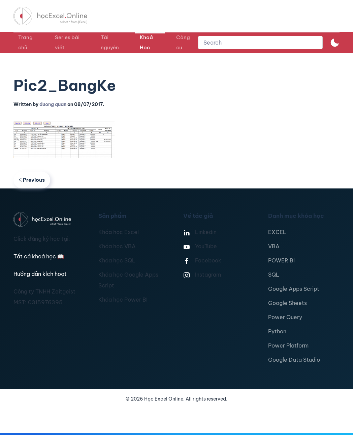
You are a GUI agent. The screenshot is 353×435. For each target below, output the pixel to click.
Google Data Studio (294, 359)
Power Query (285, 317)
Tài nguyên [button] (110, 42)
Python (277, 331)
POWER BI (281, 260)
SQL (273, 274)
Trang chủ (25, 42)
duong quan (52, 104)
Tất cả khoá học (38, 256)
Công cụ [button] (183, 42)
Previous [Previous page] (32, 180)
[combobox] (260, 42)
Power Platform (288, 345)
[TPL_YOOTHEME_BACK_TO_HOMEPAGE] (56, 16)
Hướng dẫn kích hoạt (40, 274)
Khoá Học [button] (146, 42)
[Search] (260, 42)
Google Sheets (287, 303)
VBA (274, 246)
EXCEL (277, 232)
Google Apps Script (293, 288)
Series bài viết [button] (67, 42)
